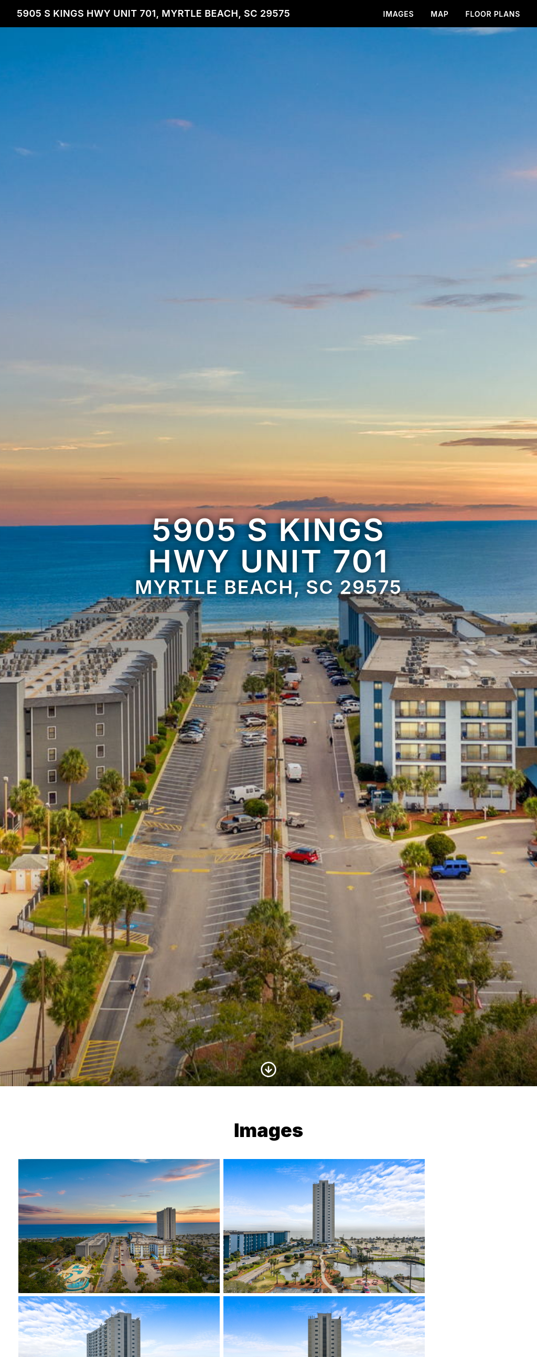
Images (398, 13)
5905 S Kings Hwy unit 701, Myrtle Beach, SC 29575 (153, 13)
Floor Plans (493, 13)
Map (439, 13)
